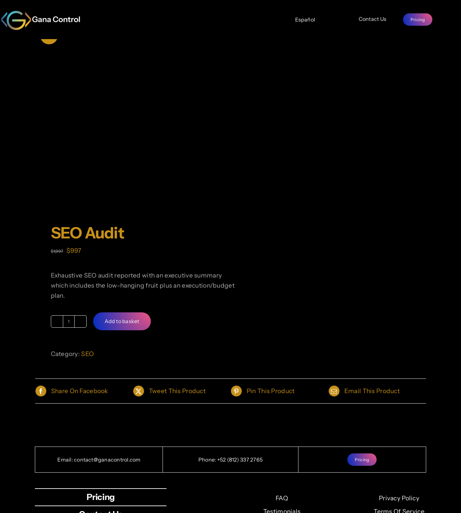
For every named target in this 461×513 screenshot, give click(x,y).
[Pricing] (417, 19)
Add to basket (122, 321)
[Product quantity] (69, 321)
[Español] (305, 19)
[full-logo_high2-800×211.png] (41, 13)
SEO (87, 354)
